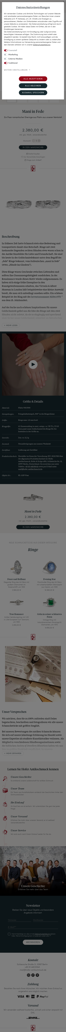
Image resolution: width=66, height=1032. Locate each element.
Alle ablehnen (33, 86)
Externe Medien (15, 59)
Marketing (13, 55)
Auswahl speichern (33, 93)
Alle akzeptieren (33, 79)
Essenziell (12, 51)
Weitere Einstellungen (16, 70)
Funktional (13, 63)
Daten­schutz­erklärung (41, 44)
